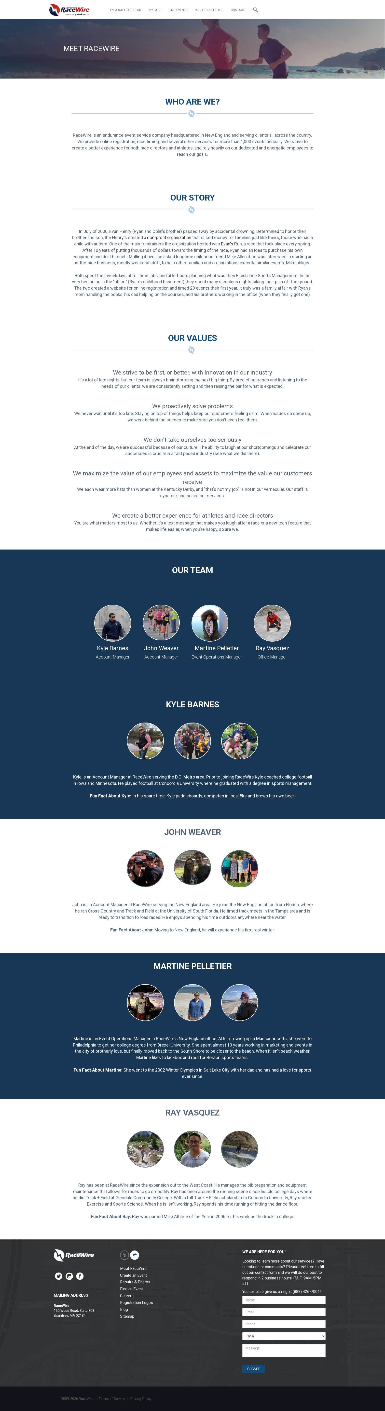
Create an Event (133, 1275)
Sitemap (127, 1316)
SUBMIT (253, 1369)
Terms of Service (112, 1399)
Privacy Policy (141, 1399)
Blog (124, 1309)
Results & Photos (135, 1282)
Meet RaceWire (133, 1268)
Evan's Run (231, 243)
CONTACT (238, 10)
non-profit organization (169, 237)
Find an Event (131, 1289)
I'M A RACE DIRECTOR (125, 10)
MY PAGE (155, 10)
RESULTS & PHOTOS (209, 10)
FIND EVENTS (178, 10)
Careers (127, 1295)
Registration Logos (136, 1302)
